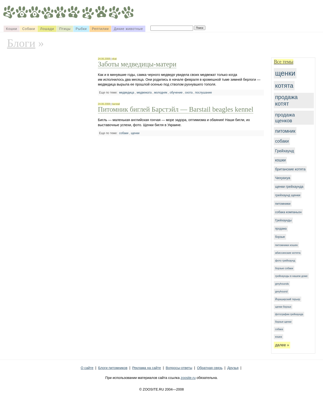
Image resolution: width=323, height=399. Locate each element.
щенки (285, 73)
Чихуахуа (282, 178)
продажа (281, 228)
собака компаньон (288, 212)
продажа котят (286, 100)
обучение (176, 92)
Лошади (47, 29)
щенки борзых (283, 306)
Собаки (28, 29)
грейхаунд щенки (287, 195)
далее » (282, 345)
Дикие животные (128, 29)
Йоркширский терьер (287, 299)
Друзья (233, 368)
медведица (126, 92)
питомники (282, 203)
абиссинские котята (287, 252)
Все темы (283, 61)
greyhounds (282, 283)
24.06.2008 (104, 59)
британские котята (290, 169)
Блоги (21, 43)
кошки (280, 160)
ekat (114, 59)
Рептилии (100, 29)
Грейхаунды (283, 220)
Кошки (11, 29)
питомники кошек (286, 245)
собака (279, 329)
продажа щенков (285, 117)
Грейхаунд (284, 151)
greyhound (281, 291)
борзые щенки (283, 321)
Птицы (64, 29)
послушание (203, 92)
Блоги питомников (112, 368)
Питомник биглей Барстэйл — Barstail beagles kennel (175, 109)
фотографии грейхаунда (289, 314)
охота (188, 92)
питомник (285, 131)
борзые (280, 237)
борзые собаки (284, 268)
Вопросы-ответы (179, 368)
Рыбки (81, 29)
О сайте (87, 368)
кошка (278, 336)
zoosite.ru (188, 378)
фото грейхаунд (285, 260)
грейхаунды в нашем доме (291, 276)
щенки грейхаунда (289, 187)
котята (284, 85)
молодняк (160, 92)
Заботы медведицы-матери (137, 64)
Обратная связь (209, 368)
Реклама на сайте (146, 368)
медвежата (144, 92)
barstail (116, 104)
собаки (282, 141)
